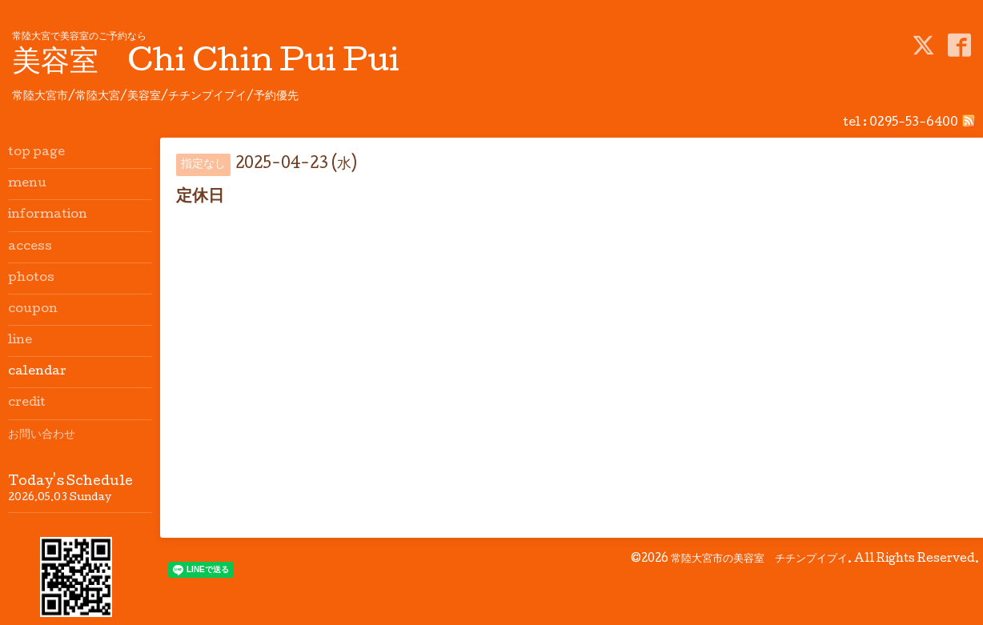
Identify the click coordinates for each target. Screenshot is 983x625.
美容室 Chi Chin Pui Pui (205, 64)
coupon (33, 309)
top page (36, 152)
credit (27, 403)
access (30, 247)
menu (27, 184)
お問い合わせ (41, 435)
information (47, 215)
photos (31, 278)
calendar (37, 372)
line (20, 341)
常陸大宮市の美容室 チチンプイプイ (759, 559)
